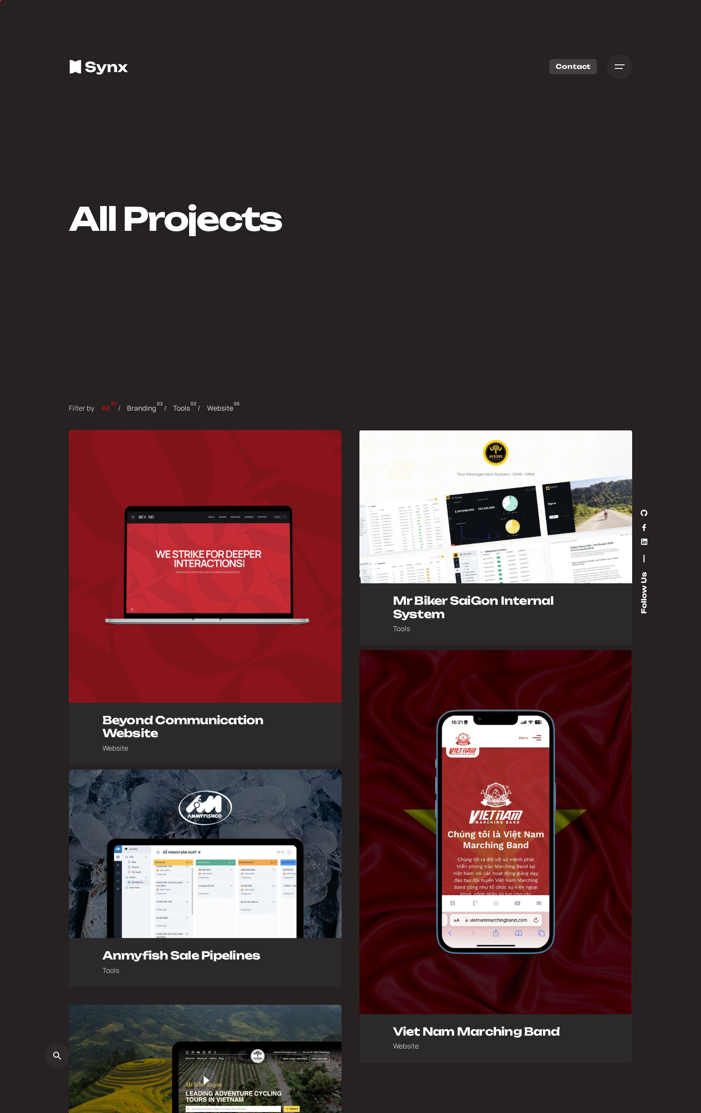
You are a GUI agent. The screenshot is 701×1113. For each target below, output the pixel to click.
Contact (571, 66)
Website (115, 751)
